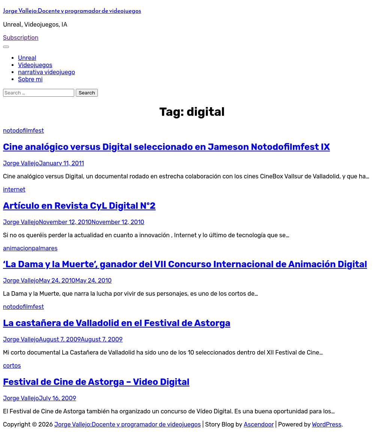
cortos (12, 365)
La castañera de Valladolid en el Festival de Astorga (116, 323)
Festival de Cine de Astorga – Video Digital (96, 382)
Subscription (21, 37)
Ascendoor (259, 424)
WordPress (327, 424)
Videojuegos (35, 65)
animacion (17, 248)
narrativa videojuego (46, 72)
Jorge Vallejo (21, 163)
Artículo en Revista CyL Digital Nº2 (79, 206)
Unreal (27, 57)
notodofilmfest (23, 130)
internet (14, 189)
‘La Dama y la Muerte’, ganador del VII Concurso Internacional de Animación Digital (185, 264)
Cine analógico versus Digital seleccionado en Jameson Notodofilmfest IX (166, 147)
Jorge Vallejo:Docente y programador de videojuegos (72, 10)
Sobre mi (30, 79)
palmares (44, 248)
